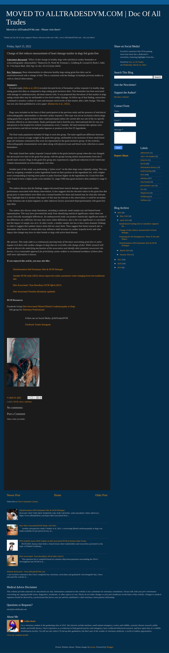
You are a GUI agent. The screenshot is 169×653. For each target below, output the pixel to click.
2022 (119, 212)
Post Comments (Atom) (28, 501)
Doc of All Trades (136, 62)
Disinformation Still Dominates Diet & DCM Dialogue (38, 269)
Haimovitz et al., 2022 (59, 104)
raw (142, 189)
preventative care (148, 185)
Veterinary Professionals (34, 309)
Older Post (101, 495)
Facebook (29, 324)
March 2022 (125, 250)
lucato (92, 647)
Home (57, 495)
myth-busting (146, 171)
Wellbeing (145, 196)
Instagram (46, 324)
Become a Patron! (121, 97)
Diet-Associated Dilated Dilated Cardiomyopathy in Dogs (49, 306)
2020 (119, 263)
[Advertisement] (138, 293)
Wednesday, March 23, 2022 (134, 65)
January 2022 (125, 254)
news (21, 402)
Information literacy (149, 167)
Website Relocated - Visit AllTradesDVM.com (26, 571)
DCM (16, 402)
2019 (119, 267)
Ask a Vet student (148, 156)
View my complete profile (17, 635)
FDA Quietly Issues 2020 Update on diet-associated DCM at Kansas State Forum (52, 541)
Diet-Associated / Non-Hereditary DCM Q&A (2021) (37, 285)
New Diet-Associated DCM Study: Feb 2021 (37, 525)
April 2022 (124, 220)
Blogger (110, 647)
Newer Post (13, 495)
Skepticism (145, 193)
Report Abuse (121, 155)
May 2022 (124, 216)
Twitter (38, 324)
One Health (145, 182)
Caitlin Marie (29, 621)
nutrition (28, 402)
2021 (119, 259)
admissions (145, 153)
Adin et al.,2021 (30, 88)
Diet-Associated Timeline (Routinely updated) (34, 291)
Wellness (144, 200)
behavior (144, 160)
